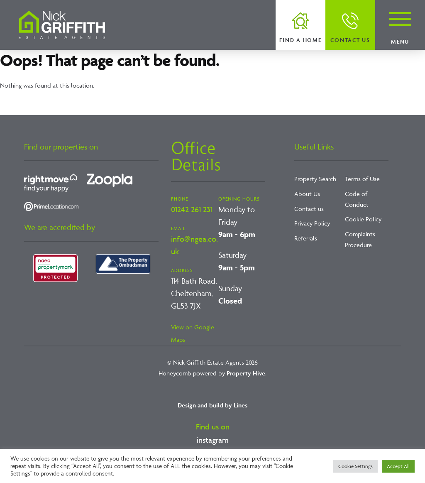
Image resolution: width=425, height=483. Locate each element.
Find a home (300, 40)
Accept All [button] (398, 466)
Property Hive (246, 373)
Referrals (305, 238)
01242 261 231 (191, 209)
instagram (213, 440)
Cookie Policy (363, 219)
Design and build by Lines (212, 405)
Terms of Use (362, 179)
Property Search (315, 179)
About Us (307, 194)
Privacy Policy (312, 223)
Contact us (350, 40)
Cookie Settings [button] (355, 466)
